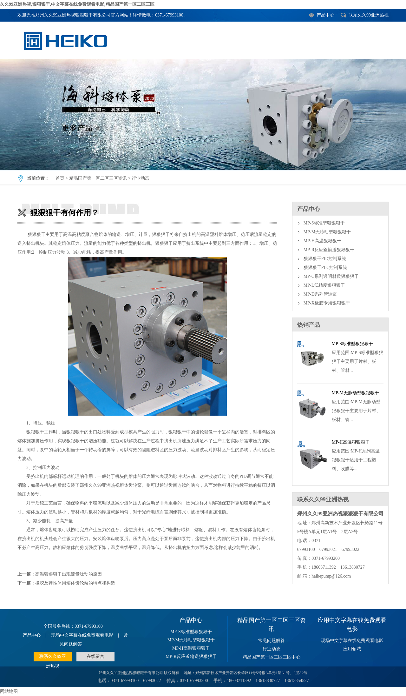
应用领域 (352, 648)
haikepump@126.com (331, 576)
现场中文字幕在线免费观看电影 (82, 635)
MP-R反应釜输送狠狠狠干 (329, 249)
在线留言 (95, 656)
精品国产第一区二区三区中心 (271, 657)
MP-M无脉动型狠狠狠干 (327, 232)
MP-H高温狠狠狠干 (322, 240)
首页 (60, 178)
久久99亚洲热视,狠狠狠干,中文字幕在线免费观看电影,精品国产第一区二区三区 (77, 4)
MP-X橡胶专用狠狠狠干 (327, 303)
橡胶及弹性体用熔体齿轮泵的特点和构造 (75, 583)
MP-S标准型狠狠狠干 (324, 223)
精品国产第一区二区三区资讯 (98, 178)
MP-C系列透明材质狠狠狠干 (331, 276)
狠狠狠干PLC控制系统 (325, 267)
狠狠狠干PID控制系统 (325, 258)
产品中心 (325, 15)
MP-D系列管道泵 (320, 294)
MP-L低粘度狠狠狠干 (324, 285)
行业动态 (140, 178)
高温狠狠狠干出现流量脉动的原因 (68, 574)
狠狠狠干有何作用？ (203, 114)
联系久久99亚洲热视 (369, 15)
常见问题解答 (271, 640)
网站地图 (9, 691)
